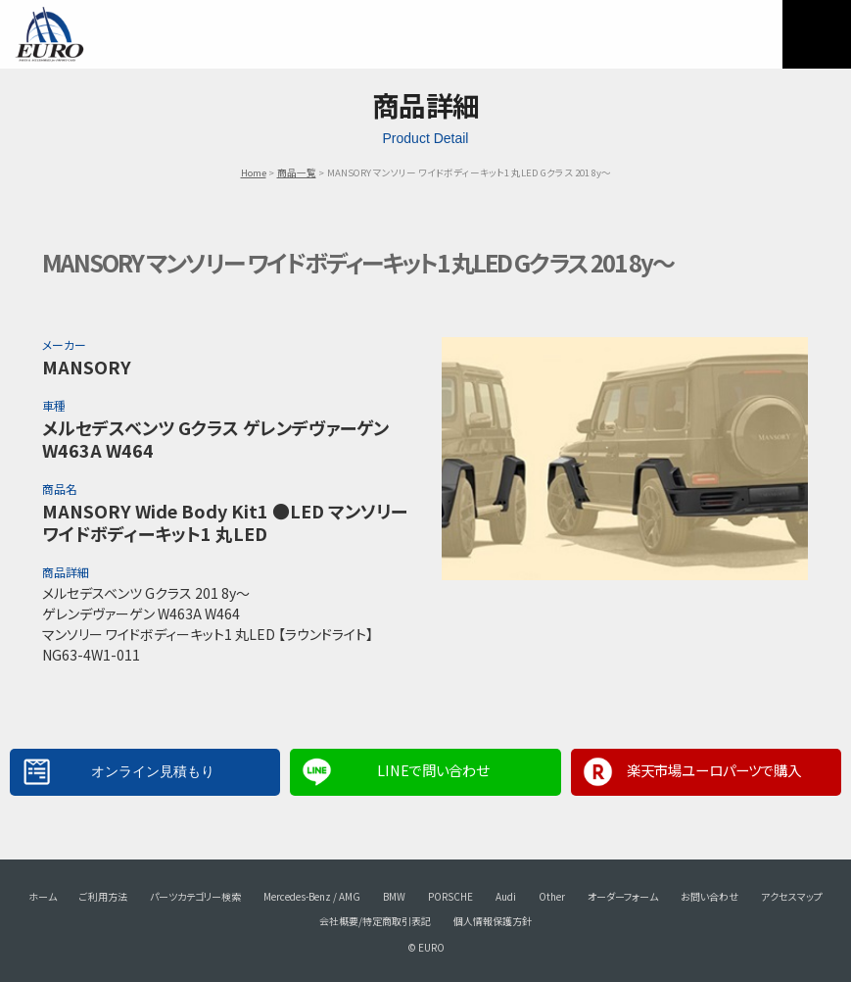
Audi (506, 896)
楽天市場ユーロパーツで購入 (714, 770)
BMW (394, 896)
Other (552, 896)
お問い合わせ (709, 896)
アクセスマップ (792, 896)
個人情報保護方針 (492, 920)
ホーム (42, 896)
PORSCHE (450, 896)
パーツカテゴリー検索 (195, 896)
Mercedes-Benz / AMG (311, 896)
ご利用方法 (103, 896)
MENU (816, 34)
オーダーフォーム (623, 896)
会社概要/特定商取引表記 (375, 920)
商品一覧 (296, 172)
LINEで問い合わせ (433, 770)
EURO (49, 34)
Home (253, 172)
